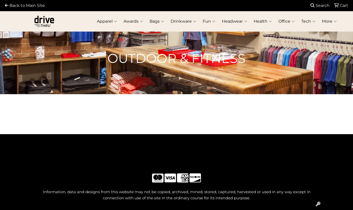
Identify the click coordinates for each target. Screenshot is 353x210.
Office (286, 21)
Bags (157, 21)
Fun (209, 21)
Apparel (107, 21)
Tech (308, 21)
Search (320, 5)
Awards (133, 21)
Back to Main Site (25, 5)
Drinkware (183, 21)
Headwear (234, 21)
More (329, 21)
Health (263, 21)
